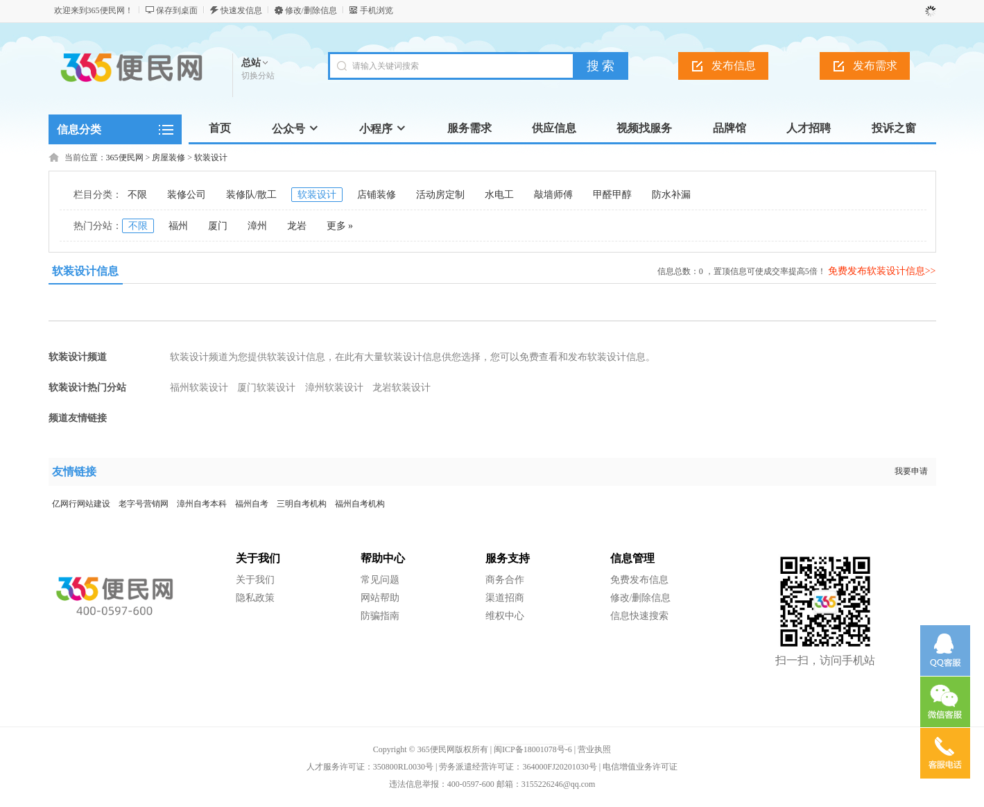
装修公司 (186, 194)
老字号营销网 (144, 504)
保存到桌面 (177, 10)
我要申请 (911, 471)
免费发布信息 (639, 580)
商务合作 (504, 580)
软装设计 (210, 157)
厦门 (217, 226)
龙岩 (297, 226)
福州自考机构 (360, 504)
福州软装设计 (199, 387)
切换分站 (258, 75)
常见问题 (380, 580)
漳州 (257, 226)
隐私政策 (255, 598)
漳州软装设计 (334, 387)
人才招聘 (808, 128)
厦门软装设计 (266, 387)
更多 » (340, 226)
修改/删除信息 (311, 10)
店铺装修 (376, 194)
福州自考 (251, 504)
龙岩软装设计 (401, 387)
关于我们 (255, 580)
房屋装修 (168, 157)
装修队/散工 (251, 194)
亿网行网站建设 (81, 504)
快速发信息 (241, 10)
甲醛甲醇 (612, 194)
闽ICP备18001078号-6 (533, 749)
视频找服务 (644, 128)
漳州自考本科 (202, 504)
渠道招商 (504, 598)
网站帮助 (380, 598)
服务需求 (469, 128)
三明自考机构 (302, 504)
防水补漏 (671, 194)
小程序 (382, 129)
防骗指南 (380, 616)
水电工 (499, 194)
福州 (178, 226)
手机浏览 (376, 10)
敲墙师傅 (553, 194)
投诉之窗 (894, 128)
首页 (220, 128)
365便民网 (125, 157)
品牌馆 (729, 128)
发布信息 (733, 65)
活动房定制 (440, 194)
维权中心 (504, 616)
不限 (137, 194)
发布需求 (875, 65)
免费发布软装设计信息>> (882, 271)
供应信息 (554, 128)
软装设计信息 (85, 271)
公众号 (295, 129)
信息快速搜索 (639, 616)
